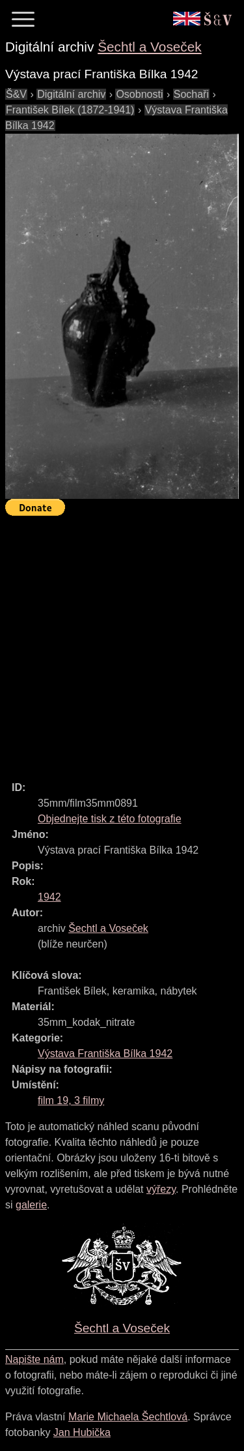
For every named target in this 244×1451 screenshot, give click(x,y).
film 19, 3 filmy (71, 1100)
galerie (31, 1204)
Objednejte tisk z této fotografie (110, 818)
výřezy (161, 1189)
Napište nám (34, 1359)
